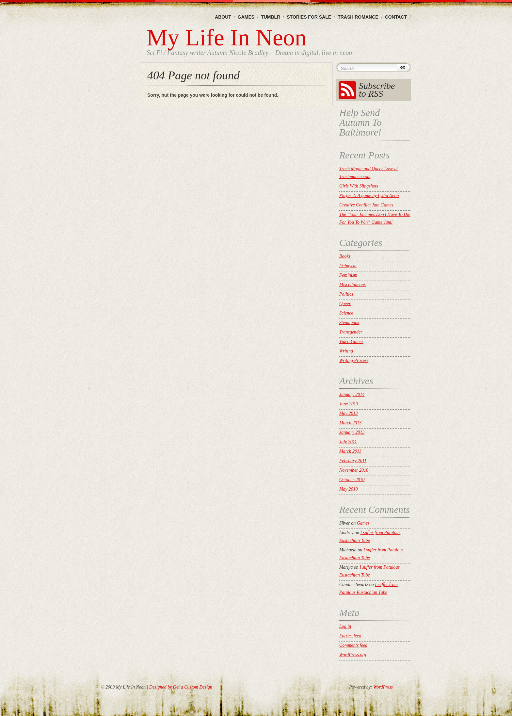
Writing (346, 351)
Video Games (351, 341)
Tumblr (270, 17)
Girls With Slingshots (358, 186)
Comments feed (353, 645)
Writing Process (353, 360)
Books (344, 256)
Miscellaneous (352, 284)
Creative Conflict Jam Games (366, 205)
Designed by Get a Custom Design (180, 687)
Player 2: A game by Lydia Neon (369, 195)
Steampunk (349, 322)
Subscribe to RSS (377, 90)
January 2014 (351, 394)
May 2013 (348, 413)
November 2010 (353, 470)
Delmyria (348, 265)
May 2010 (348, 489)
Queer (345, 303)
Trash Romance (358, 17)
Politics (346, 294)
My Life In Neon (227, 37)
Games (246, 17)
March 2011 (350, 451)
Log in (345, 626)
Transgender (350, 332)
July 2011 (348, 441)
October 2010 (351, 479)
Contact (396, 17)
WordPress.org (352, 654)
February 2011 (352, 460)
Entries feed (350, 635)
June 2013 (348, 403)
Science (346, 313)
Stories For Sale (309, 17)
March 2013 (350, 422)
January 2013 (351, 432)
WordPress (383, 687)
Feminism (348, 275)
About (223, 17)
